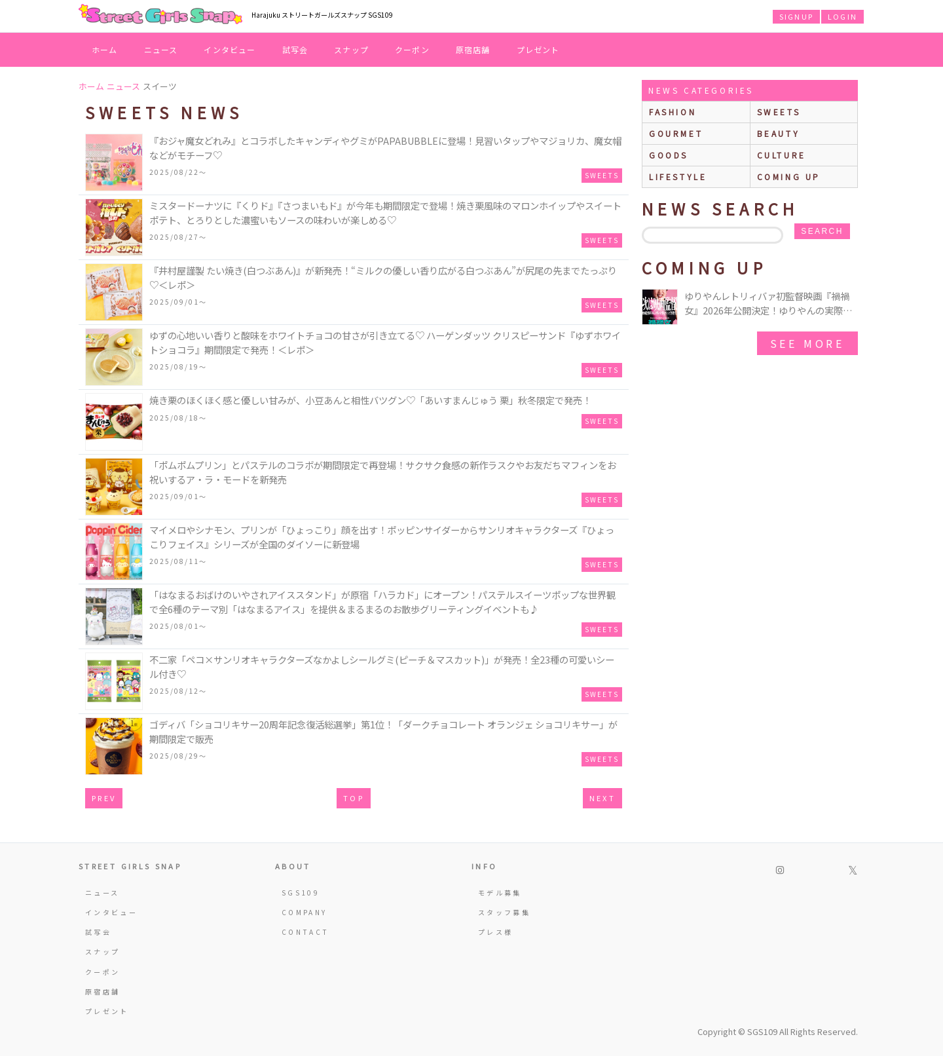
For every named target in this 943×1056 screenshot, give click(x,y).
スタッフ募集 (504, 912)
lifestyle (678, 176)
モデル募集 (500, 892)
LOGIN (842, 16)
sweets (779, 111)
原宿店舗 (473, 49)
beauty (778, 133)
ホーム (105, 49)
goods (668, 154)
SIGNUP (796, 16)
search (822, 231)
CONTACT (305, 932)
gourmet (676, 133)
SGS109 (301, 892)
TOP (353, 798)
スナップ (351, 49)
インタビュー (229, 49)
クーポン (412, 49)
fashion (672, 111)
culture (781, 154)
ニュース (161, 49)
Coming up (789, 176)
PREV (104, 798)
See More (807, 343)
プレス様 (495, 932)
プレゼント (538, 49)
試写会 (295, 49)
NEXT (602, 798)
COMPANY (304, 912)
